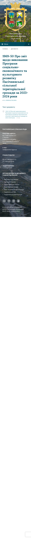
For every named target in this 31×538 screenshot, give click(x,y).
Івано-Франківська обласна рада (14, 189)
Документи (14, 49)
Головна (5, 49)
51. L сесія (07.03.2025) (9, 100)
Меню (15, 44)
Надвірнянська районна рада (13, 194)
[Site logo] (15, 31)
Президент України (10, 182)
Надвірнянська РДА (10, 192)
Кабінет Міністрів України (11, 184)
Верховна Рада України (11, 179)
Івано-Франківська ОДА (11, 187)
